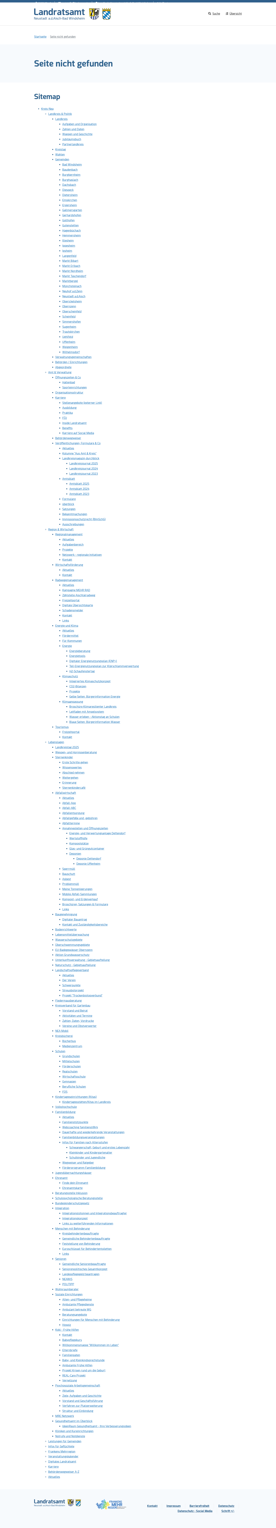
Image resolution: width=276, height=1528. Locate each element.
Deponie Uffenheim (88, 863)
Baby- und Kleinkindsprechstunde (83, 1360)
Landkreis (61, 119)
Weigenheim (70, 347)
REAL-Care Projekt (74, 1375)
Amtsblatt (68, 478)
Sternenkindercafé (74, 787)
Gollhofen (68, 220)
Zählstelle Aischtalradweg (78, 595)
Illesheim (68, 240)
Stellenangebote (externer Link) (82, 402)
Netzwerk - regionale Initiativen (82, 554)
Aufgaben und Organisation (79, 124)
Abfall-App (69, 803)
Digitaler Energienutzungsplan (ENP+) (93, 661)
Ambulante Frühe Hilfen (77, 1365)
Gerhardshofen (71, 215)
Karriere (60, 397)
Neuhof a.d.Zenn (72, 291)
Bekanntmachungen (74, 514)
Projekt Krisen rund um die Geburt (83, 1370)
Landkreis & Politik (60, 114)
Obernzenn (69, 306)
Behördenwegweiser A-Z (63, 1471)
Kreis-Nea (47, 108)
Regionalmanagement (69, 534)
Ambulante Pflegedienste (78, 1304)
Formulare (69, 499)
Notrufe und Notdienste (70, 1436)
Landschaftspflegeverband (72, 970)
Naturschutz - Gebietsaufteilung (75, 965)
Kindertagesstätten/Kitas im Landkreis (86, 1102)
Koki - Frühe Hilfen (67, 1329)
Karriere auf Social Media (78, 433)
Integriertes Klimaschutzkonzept (90, 681)
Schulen (60, 1051)
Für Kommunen (72, 641)
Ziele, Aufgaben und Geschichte (81, 1395)
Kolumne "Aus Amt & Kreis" (79, 453)
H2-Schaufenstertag (82, 671)
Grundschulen (71, 1056)
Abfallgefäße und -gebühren (80, 818)
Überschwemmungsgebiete (72, 945)
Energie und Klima (66, 625)
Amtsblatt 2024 (79, 489)
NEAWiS (67, 1279)
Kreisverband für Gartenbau (72, 1005)
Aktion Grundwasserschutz (72, 955)
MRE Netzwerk (64, 1416)
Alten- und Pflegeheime (77, 1299)
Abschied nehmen (73, 772)
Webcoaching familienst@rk (80, 1127)
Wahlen (60, 154)
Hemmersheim (71, 235)
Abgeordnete (63, 367)
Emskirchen (69, 200)
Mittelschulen (71, 1061)
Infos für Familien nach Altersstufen (85, 1142)
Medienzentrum (72, 1046)
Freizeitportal (71, 600)
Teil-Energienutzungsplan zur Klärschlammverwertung (104, 666)
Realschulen (70, 1071)
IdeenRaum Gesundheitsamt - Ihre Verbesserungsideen (96, 1426)
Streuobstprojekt (73, 990)
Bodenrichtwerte (66, 929)
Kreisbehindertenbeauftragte (80, 1233)
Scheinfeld (69, 316)
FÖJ (64, 418)
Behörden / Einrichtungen (71, 362)
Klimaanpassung (72, 701)
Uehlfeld (67, 336)
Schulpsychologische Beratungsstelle (79, 1198)
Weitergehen (70, 777)
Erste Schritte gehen (75, 762)
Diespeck (68, 190)
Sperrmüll (68, 869)
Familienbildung (65, 1112)
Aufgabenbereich (73, 544)
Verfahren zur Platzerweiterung (82, 1405)
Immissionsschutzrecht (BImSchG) (84, 519)
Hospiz (66, 1325)
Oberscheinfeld (71, 311)
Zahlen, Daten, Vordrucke (78, 1021)
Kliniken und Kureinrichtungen (74, 1431)
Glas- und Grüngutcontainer (86, 848)
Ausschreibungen (73, 524)
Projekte (67, 549)
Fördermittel (70, 635)
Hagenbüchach (71, 230)
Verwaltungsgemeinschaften (73, 357)
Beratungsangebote (74, 1314)
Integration (62, 1208)
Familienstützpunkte (75, 1122)
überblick (68, 504)
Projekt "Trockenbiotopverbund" (82, 995)
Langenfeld (69, 256)
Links (65, 620)
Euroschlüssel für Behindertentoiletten (87, 1249)
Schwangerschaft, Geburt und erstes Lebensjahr (99, 1147)
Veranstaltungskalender (63, 1456)
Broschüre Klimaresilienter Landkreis (93, 706)
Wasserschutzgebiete (68, 939)
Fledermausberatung (68, 1000)
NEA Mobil (61, 1031)
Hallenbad (68, 382)
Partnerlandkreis (73, 144)
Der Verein (69, 980)
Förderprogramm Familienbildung (83, 1167)
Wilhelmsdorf (71, 352)
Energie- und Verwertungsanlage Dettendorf (97, 833)
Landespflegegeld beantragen (80, 1274)
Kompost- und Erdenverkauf (80, 899)
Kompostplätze (79, 843)
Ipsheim (67, 250)
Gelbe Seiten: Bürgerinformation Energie (94, 696)
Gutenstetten (70, 225)
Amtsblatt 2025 (79, 483)
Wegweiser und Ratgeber (78, 1162)
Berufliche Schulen (74, 1086)
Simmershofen (71, 321)
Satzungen (69, 509)
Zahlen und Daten (73, 129)
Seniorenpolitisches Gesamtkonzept (84, 1269)
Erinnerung (69, 782)
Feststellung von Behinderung (81, 1243)
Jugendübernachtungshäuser (73, 1173)
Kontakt (67, 559)
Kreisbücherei (64, 1036)
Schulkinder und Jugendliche (87, 1157)
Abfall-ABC (69, 808)
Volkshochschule (66, 1107)
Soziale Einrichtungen (69, 1294)
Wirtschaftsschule (74, 1076)
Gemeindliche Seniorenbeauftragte (84, 1264)
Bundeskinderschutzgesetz (72, 1203)
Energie (67, 646)
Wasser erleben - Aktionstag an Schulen (94, 717)
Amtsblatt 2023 (79, 494)
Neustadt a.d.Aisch (73, 296)
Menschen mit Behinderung (72, 1228)
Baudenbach (70, 169)
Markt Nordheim (72, 271)
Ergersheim (69, 205)
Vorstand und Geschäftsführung (82, 1401)
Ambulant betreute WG (76, 1309)
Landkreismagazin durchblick (80, 458)
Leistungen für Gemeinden (64, 1441)
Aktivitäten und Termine (77, 1015)
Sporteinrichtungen (74, 387)
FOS (64, 1091)
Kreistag (60, 149)
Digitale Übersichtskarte (77, 605)
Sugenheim (69, 326)
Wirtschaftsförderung (69, 565)
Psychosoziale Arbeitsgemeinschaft (77, 1385)
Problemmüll (70, 884)
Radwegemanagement (69, 580)
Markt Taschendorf (74, 276)
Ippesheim (68, 245)
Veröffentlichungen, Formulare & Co (78, 443)
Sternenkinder (64, 757)
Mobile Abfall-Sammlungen (79, 894)
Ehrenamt (61, 1178)
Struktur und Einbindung (77, 1411)
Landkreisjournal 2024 (83, 468)
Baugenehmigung (66, 914)
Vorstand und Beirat (75, 1010)
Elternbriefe (69, 1350)
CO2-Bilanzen (77, 686)
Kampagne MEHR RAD (76, 590)
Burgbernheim (71, 174)
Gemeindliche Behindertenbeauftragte (86, 1238)
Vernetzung (69, 1380)
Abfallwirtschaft (65, 793)
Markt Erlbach (71, 266)
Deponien (75, 853)
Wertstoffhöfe (78, 838)
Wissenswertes (72, 767)
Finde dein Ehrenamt (75, 1183)
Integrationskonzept (75, 1218)
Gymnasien (69, 1081)
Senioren (60, 1259)
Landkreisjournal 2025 (83, 463)
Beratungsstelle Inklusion (71, 1193)
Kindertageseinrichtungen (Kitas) (76, 1097)
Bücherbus (69, 1041)
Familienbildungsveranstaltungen (83, 1137)
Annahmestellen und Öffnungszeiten (85, 828)
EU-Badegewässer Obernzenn (74, 950)
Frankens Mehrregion (61, 1451)
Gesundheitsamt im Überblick (73, 1421)
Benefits (67, 428)
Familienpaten (71, 1355)
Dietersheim (70, 195)
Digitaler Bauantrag (74, 919)
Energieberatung (79, 651)
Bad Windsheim (72, 164)
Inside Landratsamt (74, 423)
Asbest (66, 879)
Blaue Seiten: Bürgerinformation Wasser (94, 722)
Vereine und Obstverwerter (79, 1026)
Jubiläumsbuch (71, 139)
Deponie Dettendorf (88, 858)
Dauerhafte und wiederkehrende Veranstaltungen (93, 1132)
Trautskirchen (71, 331)
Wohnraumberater (67, 1289)
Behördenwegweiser (68, 438)
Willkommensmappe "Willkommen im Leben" (90, 1345)
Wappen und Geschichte (77, 134)
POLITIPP (68, 1284)
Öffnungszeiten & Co (68, 377)
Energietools (77, 656)
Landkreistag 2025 (67, 747)
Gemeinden (62, 159)
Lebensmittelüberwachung (72, 934)
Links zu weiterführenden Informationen (87, 1223)
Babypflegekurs (72, 1340)
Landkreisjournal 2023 (83, 473)
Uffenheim (68, 342)
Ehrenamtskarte (72, 1188)
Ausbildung (69, 407)
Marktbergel (70, 281)
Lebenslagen (56, 742)
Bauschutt (68, 874)
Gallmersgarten (72, 210)
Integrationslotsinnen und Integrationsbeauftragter (94, 1213)
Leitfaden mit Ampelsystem (86, 711)
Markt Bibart (70, 260)
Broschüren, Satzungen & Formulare (85, 904)
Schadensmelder (72, 610)
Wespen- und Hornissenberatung (76, 752)
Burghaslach (70, 180)
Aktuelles (68, 448)
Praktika (67, 413)
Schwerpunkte (71, 985)
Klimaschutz (70, 676)
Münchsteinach (71, 286)
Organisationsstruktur (69, 392)
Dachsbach (69, 184)
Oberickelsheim (72, 301)
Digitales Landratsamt (62, 1461)
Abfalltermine (71, 823)
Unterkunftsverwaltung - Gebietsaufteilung (82, 960)
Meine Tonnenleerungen (77, 889)
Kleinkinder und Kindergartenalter (90, 1152)
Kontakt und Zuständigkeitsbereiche (85, 924)
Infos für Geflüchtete (61, 1446)
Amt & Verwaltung (59, 372)
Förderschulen (71, 1066)
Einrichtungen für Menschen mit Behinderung (91, 1319)
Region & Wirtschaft (61, 529)
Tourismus (62, 727)
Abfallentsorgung (73, 813)
